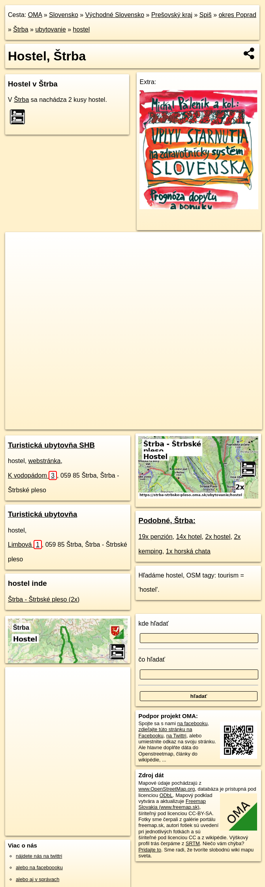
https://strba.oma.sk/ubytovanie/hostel (220, 423)
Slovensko (63, 14)
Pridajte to (149, 850)
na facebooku (192, 723)
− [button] (18, 258)
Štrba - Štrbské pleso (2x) (43, 599)
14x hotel (189, 536)
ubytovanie (50, 29)
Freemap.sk (155, 423)
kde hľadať (153, 623)
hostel (81, 29)
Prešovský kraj (171, 14)
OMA (35, 14)
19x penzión (155, 536)
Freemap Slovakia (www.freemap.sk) (172, 804)
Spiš (205, 14)
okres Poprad (237, 14)
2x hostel (218, 536)
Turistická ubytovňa (42, 514)
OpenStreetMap (115, 423)
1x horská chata (188, 551)
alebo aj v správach (37, 879)
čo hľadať (151, 659)
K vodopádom (32, 475)
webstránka (44, 461)
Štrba (20, 29)
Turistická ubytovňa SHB (51, 445)
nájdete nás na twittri (39, 856)
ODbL (166, 795)
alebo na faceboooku (39, 867)
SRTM (193, 843)
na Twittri (176, 736)
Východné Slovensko (114, 14)
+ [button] (18, 245)
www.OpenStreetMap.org (166, 789)
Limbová (25, 544)
